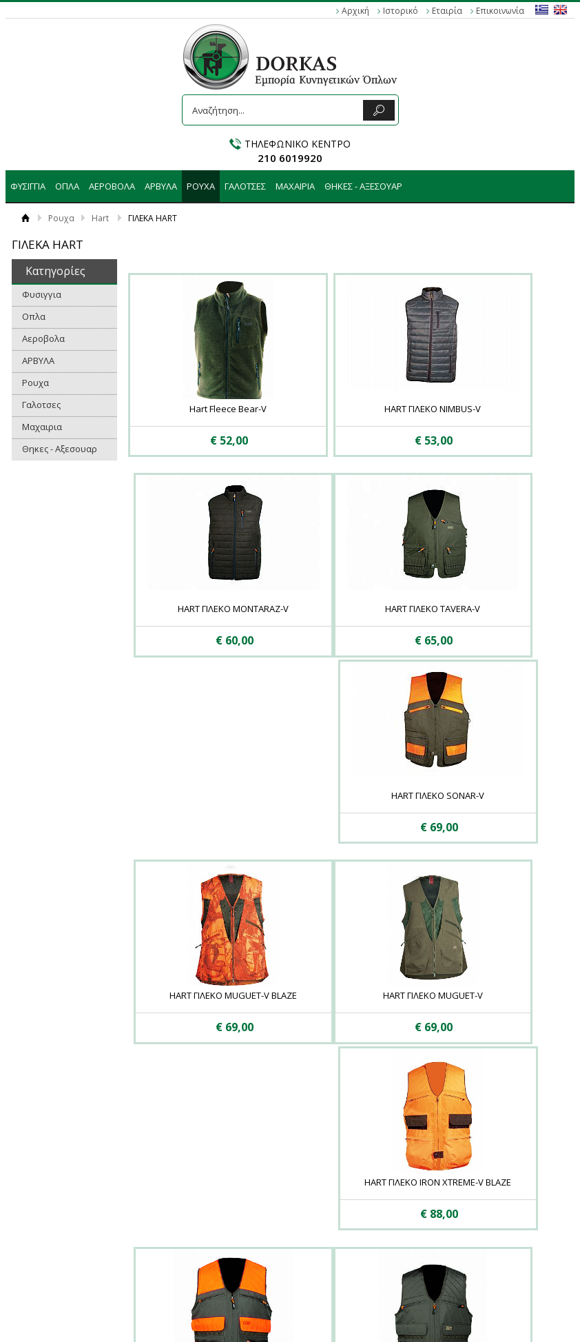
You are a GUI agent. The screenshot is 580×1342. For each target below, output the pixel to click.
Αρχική (355, 11)
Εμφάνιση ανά (490, 1095)
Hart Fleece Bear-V (196, 409)
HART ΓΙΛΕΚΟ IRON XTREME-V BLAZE (337, 816)
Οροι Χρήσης (44, 1155)
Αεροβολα (112, 186)
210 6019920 (290, 158)
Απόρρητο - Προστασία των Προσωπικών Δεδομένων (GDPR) (65, 1183)
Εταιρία (447, 11)
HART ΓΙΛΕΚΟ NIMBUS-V (337, 409)
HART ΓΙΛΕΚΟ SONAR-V (337, 609)
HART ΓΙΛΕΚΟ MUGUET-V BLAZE (479, 609)
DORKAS (290, 57)
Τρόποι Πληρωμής (164, 1169)
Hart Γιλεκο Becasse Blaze (337, 1011)
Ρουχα (201, 186)
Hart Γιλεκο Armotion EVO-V (196, 1011)
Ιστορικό (400, 11)
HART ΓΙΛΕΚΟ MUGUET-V (196, 810)
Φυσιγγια (27, 186)
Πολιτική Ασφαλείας (167, 1196)
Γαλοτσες (245, 186)
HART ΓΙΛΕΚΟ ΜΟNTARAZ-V (479, 409)
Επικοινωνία (500, 11)
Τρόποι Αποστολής (165, 1183)
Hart (100, 218)
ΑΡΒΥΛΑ (161, 186)
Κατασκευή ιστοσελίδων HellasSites (289, 1304)
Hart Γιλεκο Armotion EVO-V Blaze (479, 816)
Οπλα (67, 186)
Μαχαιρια (295, 186)
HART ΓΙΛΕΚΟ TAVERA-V (196, 609)
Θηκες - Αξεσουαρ (363, 186)
